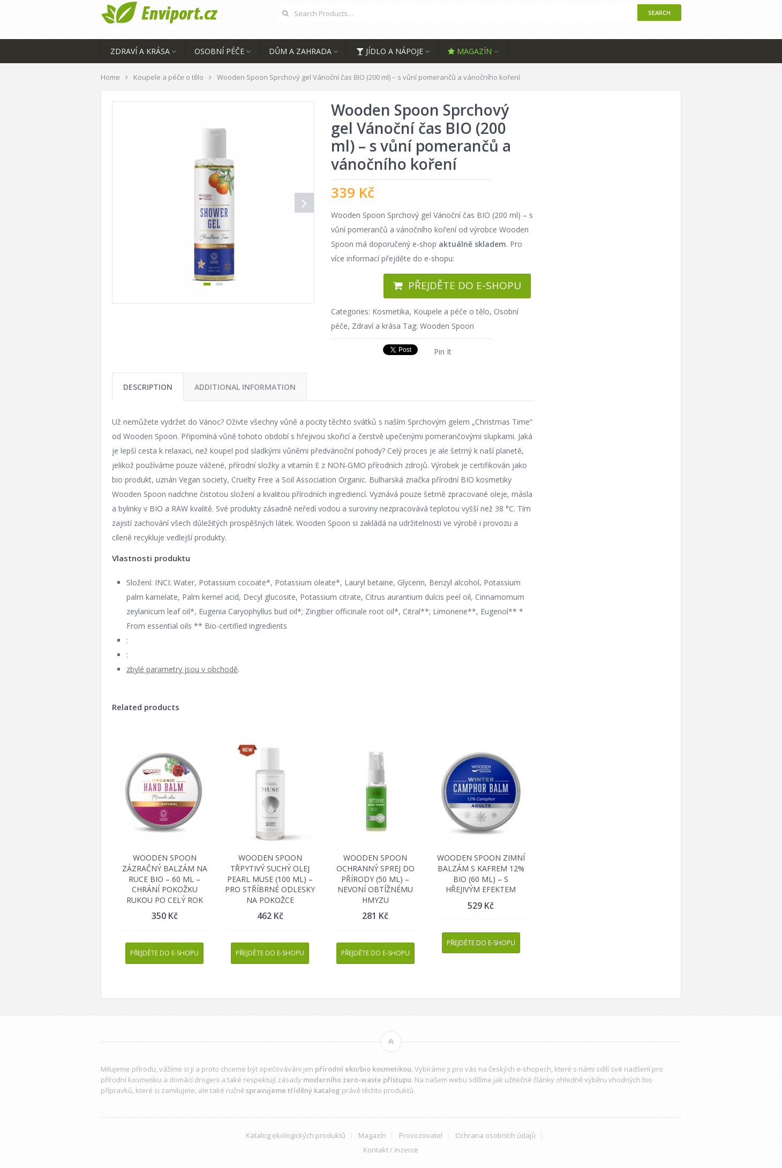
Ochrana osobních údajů (495, 1135)
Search (659, 13)
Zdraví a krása (140, 51)
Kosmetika (390, 311)
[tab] (148, 387)
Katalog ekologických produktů (295, 1135)
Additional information (245, 387)
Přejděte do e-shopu (464, 285)
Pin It (443, 351)
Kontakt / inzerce (390, 1150)
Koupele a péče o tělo (451, 311)
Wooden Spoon (447, 326)
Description (147, 387)
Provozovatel (420, 1135)
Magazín (470, 51)
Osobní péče (219, 51)
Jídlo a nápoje (389, 51)
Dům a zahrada (300, 51)
